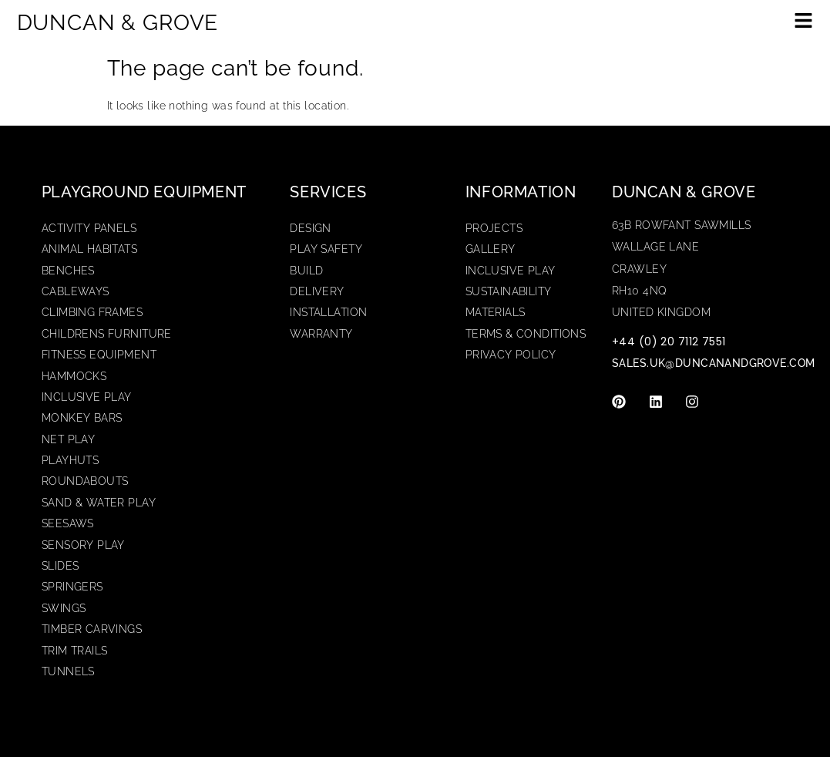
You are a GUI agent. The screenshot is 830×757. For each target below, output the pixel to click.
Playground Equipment (144, 192)
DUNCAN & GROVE (118, 22)
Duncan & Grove (683, 192)
